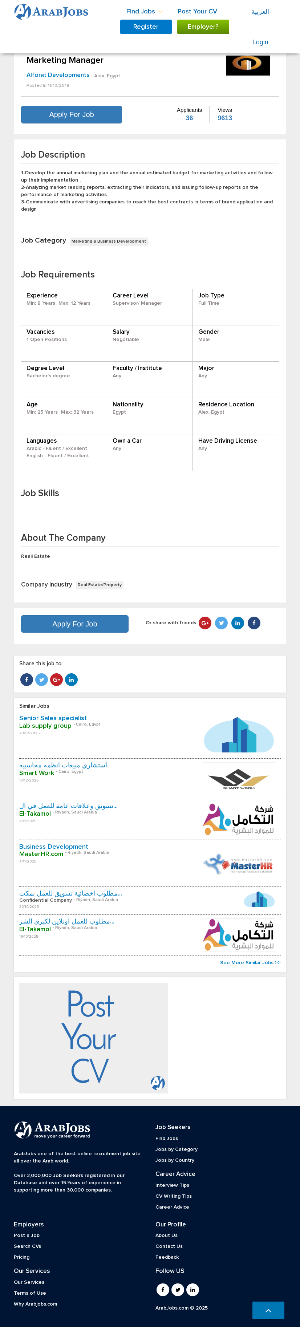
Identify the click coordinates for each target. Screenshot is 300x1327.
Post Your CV (197, 11)
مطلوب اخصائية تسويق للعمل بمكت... (70, 893)
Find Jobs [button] (144, 11)
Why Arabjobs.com (35, 1304)
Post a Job (27, 1235)
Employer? (203, 27)
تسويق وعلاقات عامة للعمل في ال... (68, 806)
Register (145, 27)
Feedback (167, 1257)
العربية (260, 11)
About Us (166, 1235)
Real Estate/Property (100, 585)
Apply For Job (71, 114)
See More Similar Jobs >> (250, 962)
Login (260, 42)
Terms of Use (30, 1293)
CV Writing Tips (173, 1196)
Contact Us (169, 1246)
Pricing (21, 1257)
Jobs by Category (176, 1149)
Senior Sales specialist (53, 718)
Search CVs (27, 1246)
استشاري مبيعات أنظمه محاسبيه (63, 765)
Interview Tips (172, 1185)
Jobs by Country (174, 1160)
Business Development (53, 847)
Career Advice (172, 1207)
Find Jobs (166, 1138)
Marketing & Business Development (109, 241)
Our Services (29, 1282)
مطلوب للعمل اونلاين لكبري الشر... (66, 921)
